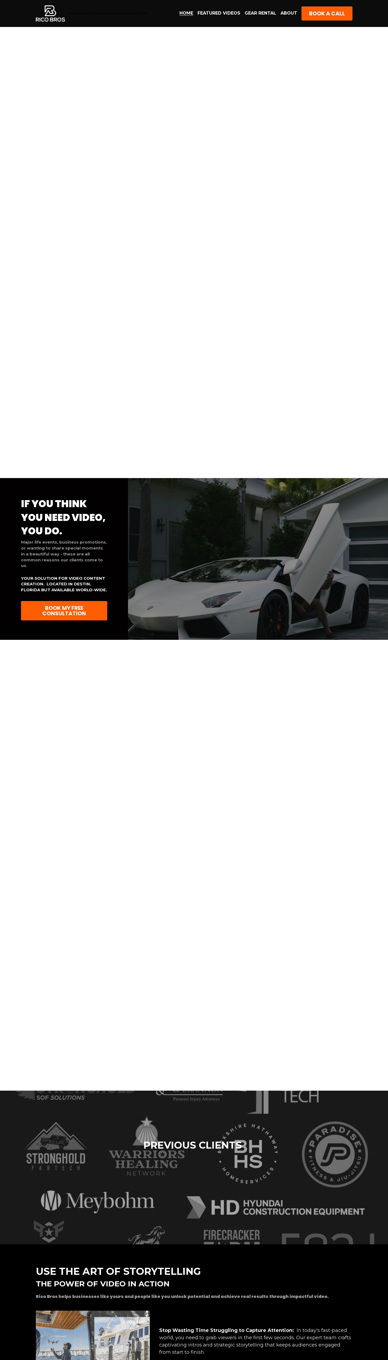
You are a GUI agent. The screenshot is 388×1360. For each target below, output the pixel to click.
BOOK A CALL (327, 13)
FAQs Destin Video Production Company (210, 1314)
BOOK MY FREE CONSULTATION (64, 610)
